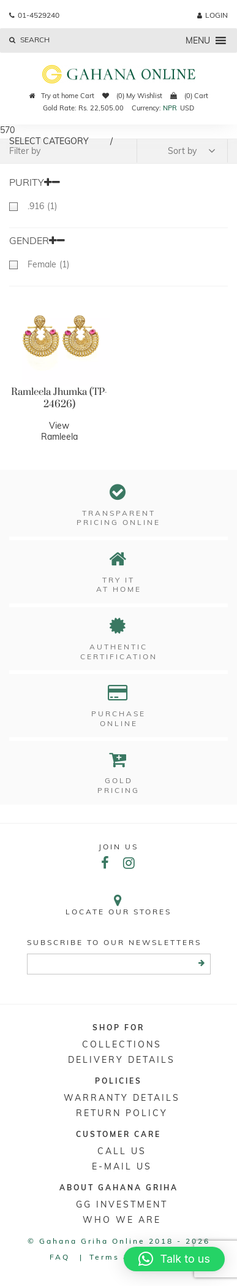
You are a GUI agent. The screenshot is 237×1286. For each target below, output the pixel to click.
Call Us (121, 1151)
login (212, 15)
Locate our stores (118, 905)
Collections (122, 1044)
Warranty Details (122, 1097)
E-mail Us (122, 1166)
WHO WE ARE (122, 1219)
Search (29, 39)
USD (187, 108)
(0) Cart (189, 95)
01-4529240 (34, 15)
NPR (170, 108)
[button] (198, 40)
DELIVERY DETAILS (121, 1059)
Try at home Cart (61, 95)
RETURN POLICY (122, 1113)
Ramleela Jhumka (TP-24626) (59, 398)
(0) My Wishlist (132, 95)
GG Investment (122, 1204)
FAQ (60, 1256)
